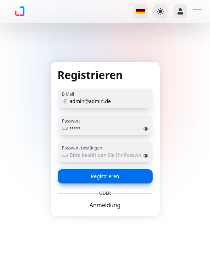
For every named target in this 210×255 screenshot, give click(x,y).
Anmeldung (105, 205)
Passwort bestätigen (82, 148)
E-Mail (68, 94)
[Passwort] (105, 128)
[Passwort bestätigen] (105, 155)
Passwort (71, 121)
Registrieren (105, 176)
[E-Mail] (108, 101)
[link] (16, 11)
